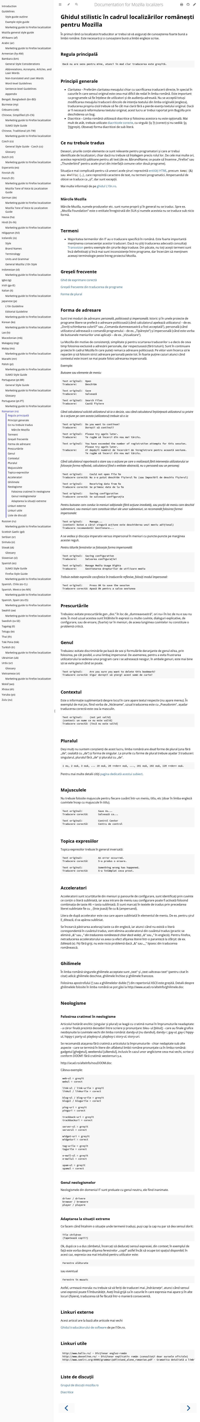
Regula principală (18, 415)
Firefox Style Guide (16, 573)
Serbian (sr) (9, 537)
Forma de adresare (19, 444)
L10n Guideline (14, 306)
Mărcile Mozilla (20, 429)
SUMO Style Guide (16, 125)
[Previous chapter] (67, 1408)
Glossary (10, 152)
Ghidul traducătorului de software (84, 1327)
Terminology (12, 254)
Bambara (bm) (10, 58)
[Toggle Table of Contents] (60, 4)
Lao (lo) (6, 332)
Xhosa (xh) (8, 689)
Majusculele (15, 467)
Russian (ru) (9, 521)
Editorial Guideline (16, 311)
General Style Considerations (22, 64)
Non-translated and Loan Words (24, 78)
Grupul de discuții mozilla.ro (80, 1385)
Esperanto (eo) (10, 167)
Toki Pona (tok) (10, 642)
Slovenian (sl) (9, 558)
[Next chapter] (188, 1408)
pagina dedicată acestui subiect (121, 774)
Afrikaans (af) (9, 37)
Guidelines (8, 11)
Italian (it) (7, 290)
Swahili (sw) (9, 610)
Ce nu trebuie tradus (20, 425)
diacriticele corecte (120, 123)
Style (8, 243)
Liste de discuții (17, 515)
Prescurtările (15, 448)
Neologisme (15, 486)
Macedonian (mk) (12, 338)
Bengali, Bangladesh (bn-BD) (19, 99)
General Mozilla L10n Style (21, 264)
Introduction (9, 6)
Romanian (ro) (10, 411)
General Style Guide (17, 385)
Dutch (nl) (7, 157)
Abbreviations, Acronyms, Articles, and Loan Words (28, 71)
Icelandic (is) (9, 238)
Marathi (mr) (9, 358)
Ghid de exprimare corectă (79, 280)
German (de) (9, 197)
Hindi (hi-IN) (9, 222)
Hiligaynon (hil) (11, 232)
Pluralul (12, 463)
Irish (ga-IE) (8, 285)
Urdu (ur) (7, 663)
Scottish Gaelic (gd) (13, 531)
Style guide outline (16, 16)
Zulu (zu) (7, 699)
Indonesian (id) (11, 269)
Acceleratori (15, 477)
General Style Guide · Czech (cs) (24, 146)
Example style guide (17, 22)
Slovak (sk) (8, 547)
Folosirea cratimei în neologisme (30, 491)
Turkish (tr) (8, 647)
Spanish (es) (9, 563)
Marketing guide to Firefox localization (28, 27)
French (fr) (8, 178)
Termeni (13, 434)
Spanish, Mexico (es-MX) (16, 589)
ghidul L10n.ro (106, 186)
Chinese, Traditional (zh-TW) (19, 130)
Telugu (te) (8, 631)
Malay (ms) (8, 348)
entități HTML (158, 171)
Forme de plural (71, 294)
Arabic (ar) (8, 43)
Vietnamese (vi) (11, 673)
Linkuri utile (15, 510)
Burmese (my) (10, 104)
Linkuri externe (17, 506)
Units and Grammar (17, 259)
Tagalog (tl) (8, 626)
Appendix (11, 94)
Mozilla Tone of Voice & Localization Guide (26, 190)
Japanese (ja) (9, 301)
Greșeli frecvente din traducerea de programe (92, 287)
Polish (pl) (7, 364)
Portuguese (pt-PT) (13, 401)
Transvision (75, 247)
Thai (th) (7, 636)
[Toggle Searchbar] (76, 4)
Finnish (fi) (8, 172)
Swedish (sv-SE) (11, 621)
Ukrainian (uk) (10, 657)
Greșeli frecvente (18, 439)
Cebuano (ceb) (10, 109)
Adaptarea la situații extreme (28, 501)
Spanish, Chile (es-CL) (14, 584)
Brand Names (13, 248)
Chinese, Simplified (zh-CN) (18, 115)
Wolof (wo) (8, 684)
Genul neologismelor (23, 496)
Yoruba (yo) (8, 694)
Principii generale (18, 420)
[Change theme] (68, 4)
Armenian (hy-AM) (12, 53)
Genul (11, 453)
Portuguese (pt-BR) (13, 380)
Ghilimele (13, 482)
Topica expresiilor (18, 472)
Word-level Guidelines (18, 83)
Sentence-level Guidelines (20, 88)
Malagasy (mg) (10, 343)
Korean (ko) (8, 322)
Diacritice (67, 1392)
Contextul (13, 458)
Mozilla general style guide (18, 32)
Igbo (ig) (6, 280)
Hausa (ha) (8, 217)
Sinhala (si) (8, 542)
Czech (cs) (8, 141)
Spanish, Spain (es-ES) (15, 600)
